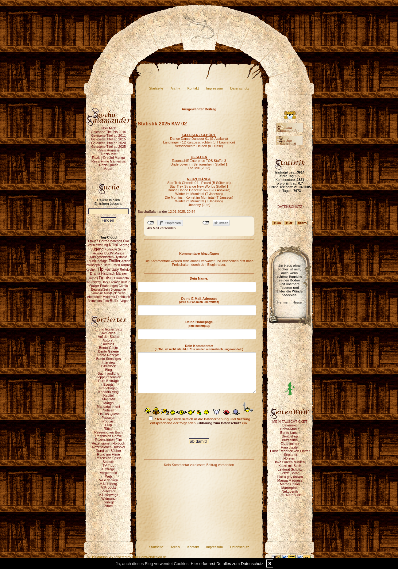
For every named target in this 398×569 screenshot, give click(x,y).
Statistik (108, 462)
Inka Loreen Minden (290, 462)
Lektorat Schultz (290, 469)
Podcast (108, 421)
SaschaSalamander (152, 211)
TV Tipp (108, 465)
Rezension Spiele (108, 458)
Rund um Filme (108, 454)
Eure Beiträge (108, 381)
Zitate (108, 506)
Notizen (108, 410)
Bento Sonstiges (108, 359)
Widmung (108, 498)
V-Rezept (108, 491)
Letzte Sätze (289, 473)
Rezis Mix (108, 154)
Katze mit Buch (290, 466)
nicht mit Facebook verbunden (150, 223)
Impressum (214, 88)
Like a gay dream (290, 477)
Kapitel (108, 395)
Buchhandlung (108, 373)
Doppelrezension (108, 377)
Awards (108, 344)
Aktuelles (108, 333)
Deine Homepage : (199, 323)
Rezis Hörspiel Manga (108, 157)
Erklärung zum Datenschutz (219, 423)
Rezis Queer (108, 165)
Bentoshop (290, 436)
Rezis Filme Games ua (108, 161)
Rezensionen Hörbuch (108, 443)
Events (108, 384)
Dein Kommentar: (199, 347)
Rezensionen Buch (108, 432)
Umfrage (108, 469)
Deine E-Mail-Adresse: (199, 300)
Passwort (108, 417)
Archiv (175, 88)
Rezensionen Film (108, 439)
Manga (108, 403)
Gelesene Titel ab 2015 (108, 139)
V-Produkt (108, 487)
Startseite (156, 88)
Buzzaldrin (290, 440)
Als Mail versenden (161, 228)
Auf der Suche (108, 336)
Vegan (108, 168)
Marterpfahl (290, 488)
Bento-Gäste (108, 347)
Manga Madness (289, 480)
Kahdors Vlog (108, 392)
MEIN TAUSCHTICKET (289, 421)
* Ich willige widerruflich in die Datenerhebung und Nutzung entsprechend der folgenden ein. (199, 420)
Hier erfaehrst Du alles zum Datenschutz (227, 563)
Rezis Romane (108, 150)
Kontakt (193, 88)
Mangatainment (108, 406)
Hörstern (289, 458)
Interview (108, 362)
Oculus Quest (108, 414)
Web (108, 476)
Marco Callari (290, 484)
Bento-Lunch (289, 432)
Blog (108, 370)
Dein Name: (199, 278)
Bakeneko (289, 425)
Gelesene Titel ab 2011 (108, 135)
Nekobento (290, 491)
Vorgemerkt (108, 473)
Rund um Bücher (108, 451)
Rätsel (108, 428)
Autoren (108, 340)
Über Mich (108, 128)
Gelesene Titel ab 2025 (108, 146)
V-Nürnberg (108, 484)
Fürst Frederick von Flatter (290, 451)
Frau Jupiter (290, 447)
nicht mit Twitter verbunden (206, 223)
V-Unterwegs (108, 495)
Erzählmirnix (289, 443)
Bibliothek (108, 366)
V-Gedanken (108, 480)
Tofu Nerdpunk (290, 495)
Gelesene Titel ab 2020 (108, 143)
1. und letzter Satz (108, 329)
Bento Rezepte (108, 355)
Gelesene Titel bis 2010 (108, 132)
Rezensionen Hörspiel (108, 447)
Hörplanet (290, 454)
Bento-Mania (289, 429)
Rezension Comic (108, 436)
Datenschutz (239, 88)
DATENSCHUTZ (289, 206)
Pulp (108, 425)
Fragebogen (108, 388)
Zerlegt (108, 502)
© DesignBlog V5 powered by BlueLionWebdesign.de (127, 557)
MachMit (108, 399)
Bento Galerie (108, 351)
